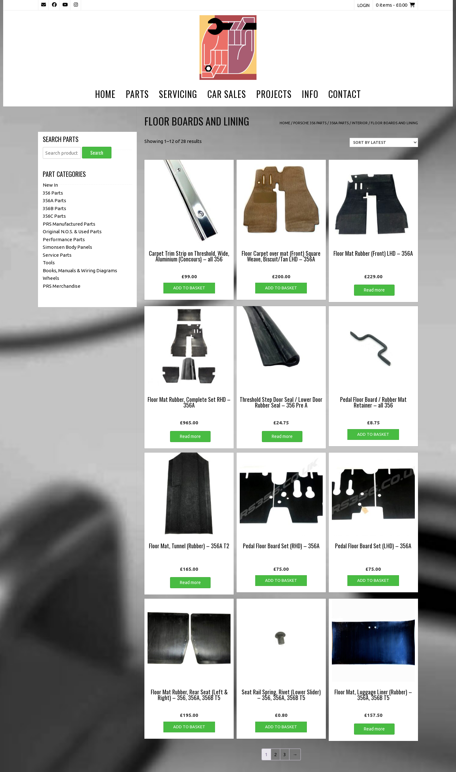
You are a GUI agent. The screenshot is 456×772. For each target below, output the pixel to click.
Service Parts (57, 254)
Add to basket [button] (189, 288)
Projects (274, 93)
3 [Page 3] (284, 754)
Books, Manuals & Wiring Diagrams (80, 270)
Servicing (178, 93)
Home (105, 93)
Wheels (51, 278)
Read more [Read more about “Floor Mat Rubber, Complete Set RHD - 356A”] (190, 436)
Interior (360, 123)
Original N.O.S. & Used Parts (72, 231)
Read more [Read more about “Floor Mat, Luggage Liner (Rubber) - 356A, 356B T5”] (374, 728)
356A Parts (339, 123)
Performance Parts (64, 239)
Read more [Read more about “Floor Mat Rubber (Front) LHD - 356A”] (374, 290)
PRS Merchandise (61, 285)
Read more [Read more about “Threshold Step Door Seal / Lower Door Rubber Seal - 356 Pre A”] (282, 436)
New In (50, 185)
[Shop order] (384, 142)
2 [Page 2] (275, 754)
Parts (137, 93)
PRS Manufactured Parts (69, 223)
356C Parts (54, 216)
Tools (49, 262)
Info (310, 93)
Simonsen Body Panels (67, 247)
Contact (344, 93)
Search (96, 152)
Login (364, 5)
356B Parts (54, 208)
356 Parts (53, 192)
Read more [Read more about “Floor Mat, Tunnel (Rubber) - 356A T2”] (190, 582)
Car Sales (226, 93)
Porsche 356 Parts (309, 123)
